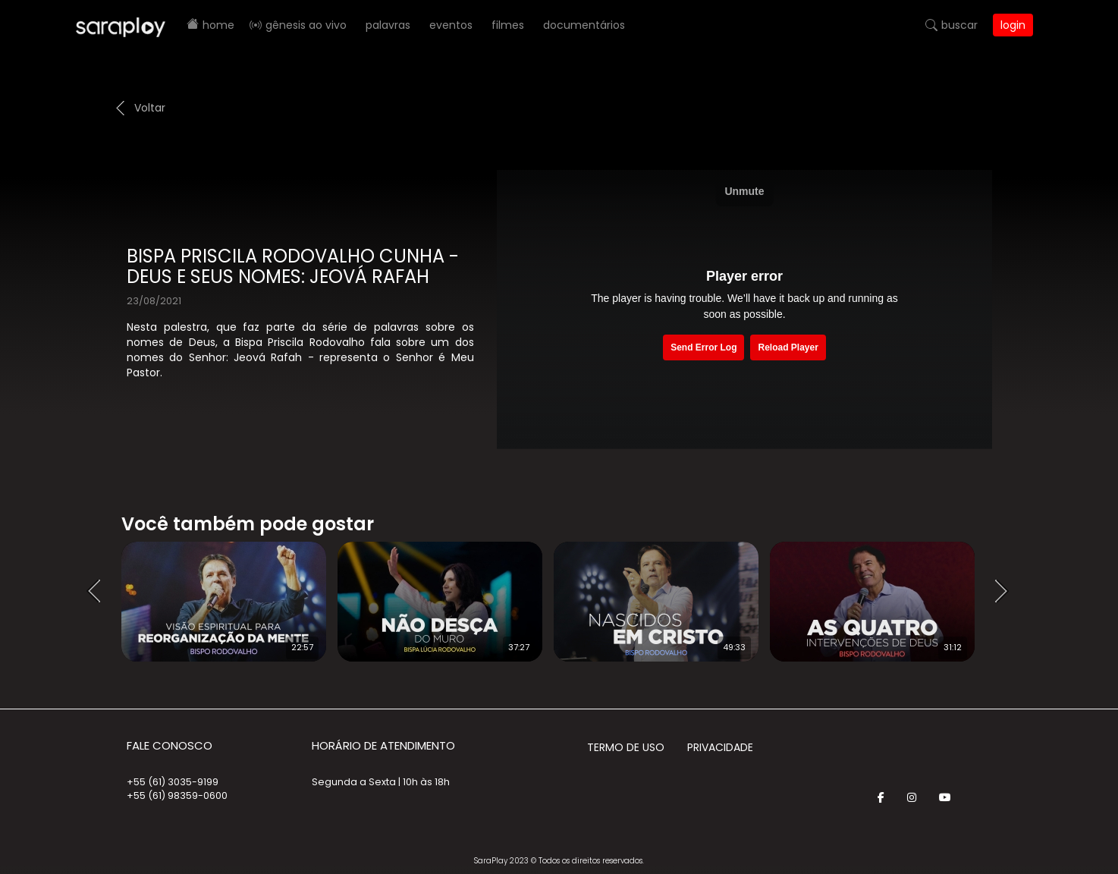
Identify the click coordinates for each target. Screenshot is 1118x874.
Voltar (149, 107)
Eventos (451, 25)
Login (1012, 25)
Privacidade (720, 747)
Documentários (584, 25)
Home (218, 25)
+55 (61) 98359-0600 (177, 795)
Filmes (507, 25)
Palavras (388, 25)
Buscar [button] (959, 25)
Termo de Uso (625, 747)
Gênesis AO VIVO (306, 25)
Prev (98, 592)
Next (1006, 592)
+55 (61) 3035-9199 (172, 781)
